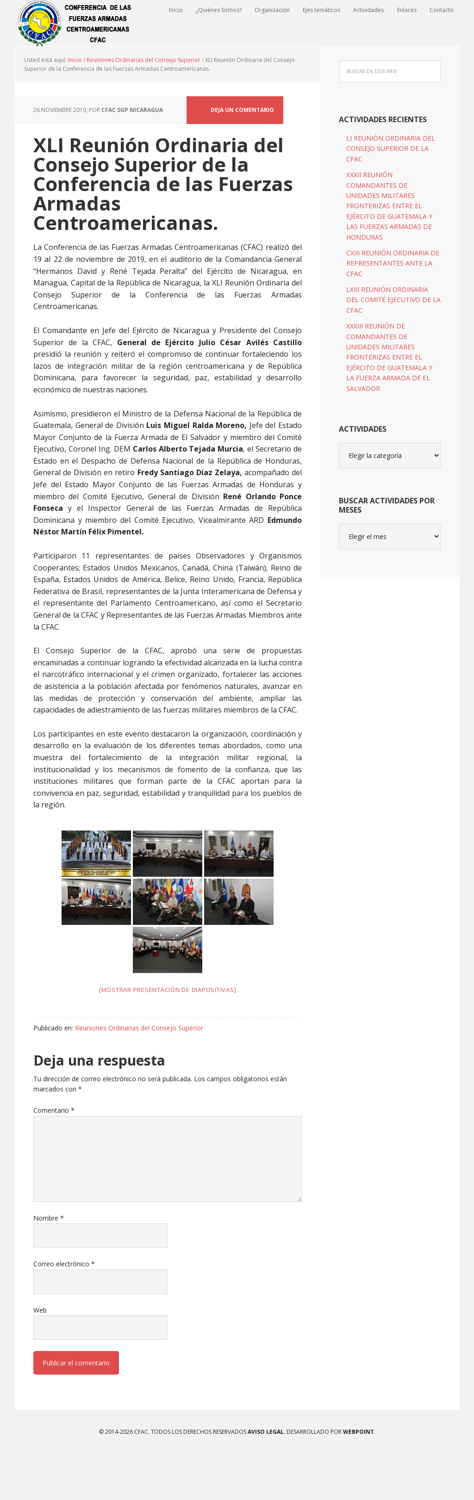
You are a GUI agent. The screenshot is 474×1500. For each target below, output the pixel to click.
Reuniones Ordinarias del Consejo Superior (139, 1073)
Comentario (54, 1155)
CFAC (75, 23)
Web (40, 1355)
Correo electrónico (64, 1309)
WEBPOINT (358, 1477)
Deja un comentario (242, 155)
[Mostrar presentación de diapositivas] (168, 1035)
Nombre (48, 1263)
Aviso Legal (265, 1477)
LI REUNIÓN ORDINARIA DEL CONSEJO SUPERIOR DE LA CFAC (390, 194)
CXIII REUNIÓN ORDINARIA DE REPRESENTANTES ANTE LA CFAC (392, 308)
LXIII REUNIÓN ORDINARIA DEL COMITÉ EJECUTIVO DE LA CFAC (393, 345)
